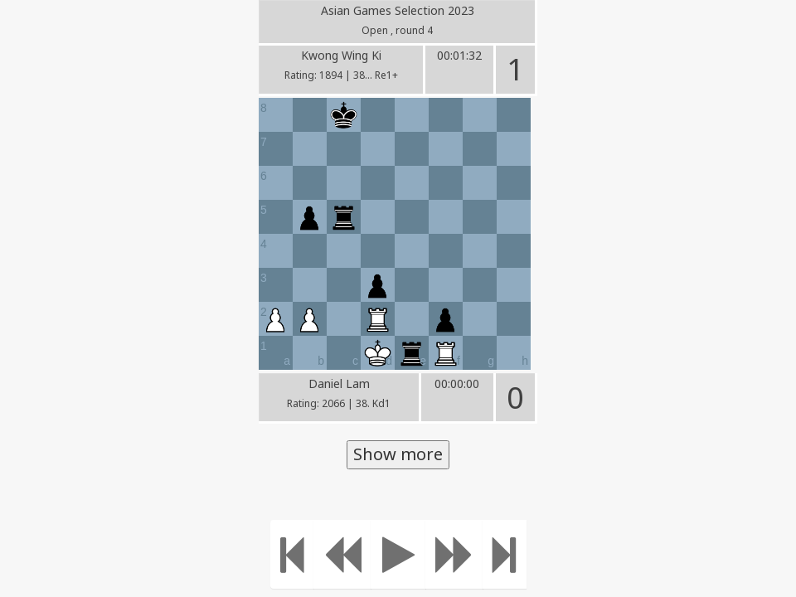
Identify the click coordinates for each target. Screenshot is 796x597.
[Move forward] (454, 554)
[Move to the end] (505, 554)
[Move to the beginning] (292, 554)
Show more (398, 454)
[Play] (398, 554)
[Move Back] (342, 554)
